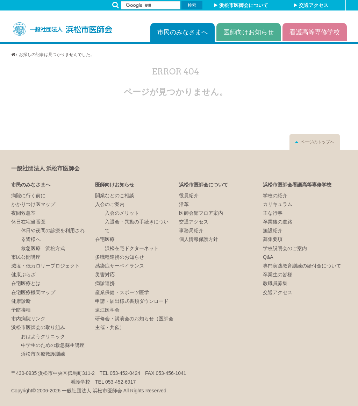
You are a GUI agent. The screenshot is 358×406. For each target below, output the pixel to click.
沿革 (184, 204)
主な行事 (272, 213)
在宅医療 (105, 239)
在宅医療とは (26, 283)
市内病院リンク (28, 318)
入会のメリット (122, 213)
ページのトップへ (317, 142)
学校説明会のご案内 (285, 248)
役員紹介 (189, 195)
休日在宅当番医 (28, 222)
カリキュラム (277, 204)
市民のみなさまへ (182, 32)
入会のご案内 (109, 204)
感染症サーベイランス (119, 266)
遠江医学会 (107, 310)
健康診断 (21, 301)
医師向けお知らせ (248, 32)
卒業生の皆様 (277, 274)
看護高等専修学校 (314, 32)
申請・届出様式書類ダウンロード (132, 301)
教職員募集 (275, 283)
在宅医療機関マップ (33, 292)
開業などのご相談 (114, 195)
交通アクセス (313, 5)
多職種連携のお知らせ (119, 257)
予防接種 (21, 310)
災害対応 (105, 274)
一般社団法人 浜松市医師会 (45, 168)
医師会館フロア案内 (201, 213)
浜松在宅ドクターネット (132, 248)
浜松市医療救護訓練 (43, 354)
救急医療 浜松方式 (43, 248)
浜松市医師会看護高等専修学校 (297, 184)
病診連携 (105, 283)
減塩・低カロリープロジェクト (45, 266)
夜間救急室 (23, 213)
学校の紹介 (275, 195)
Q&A (268, 257)
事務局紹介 (191, 230)
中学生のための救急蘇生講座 (53, 345)
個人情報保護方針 (198, 239)
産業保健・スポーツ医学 (122, 292)
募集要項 (272, 239)
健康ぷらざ (23, 274)
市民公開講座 (26, 257)
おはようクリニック (43, 336)
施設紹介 (272, 230)
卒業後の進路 (277, 222)
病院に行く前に (28, 195)
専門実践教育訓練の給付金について (302, 266)
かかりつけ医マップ (33, 204)
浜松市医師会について (243, 5)
